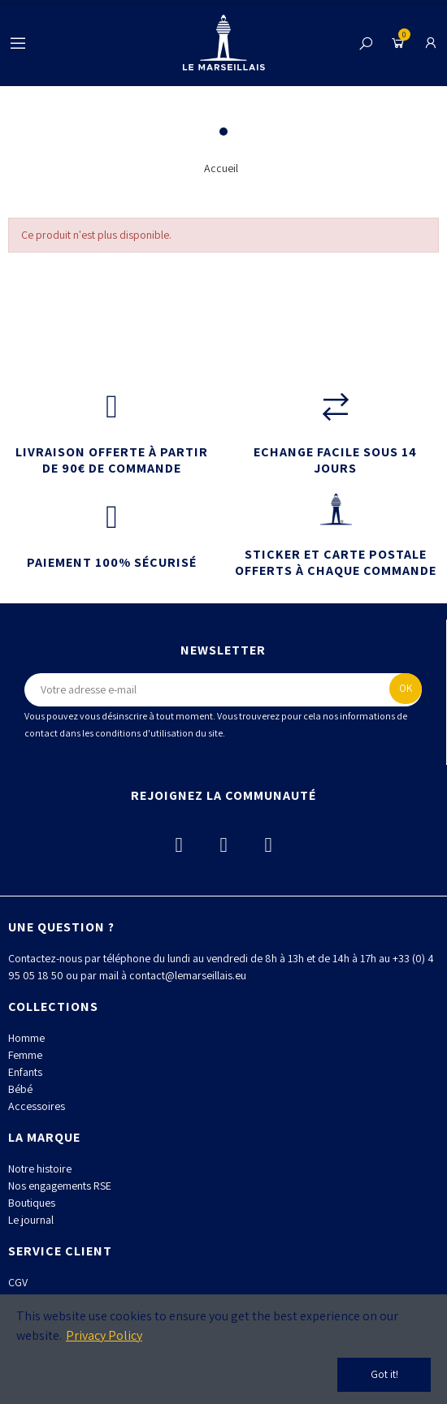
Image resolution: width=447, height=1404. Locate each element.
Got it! (384, 1374)
